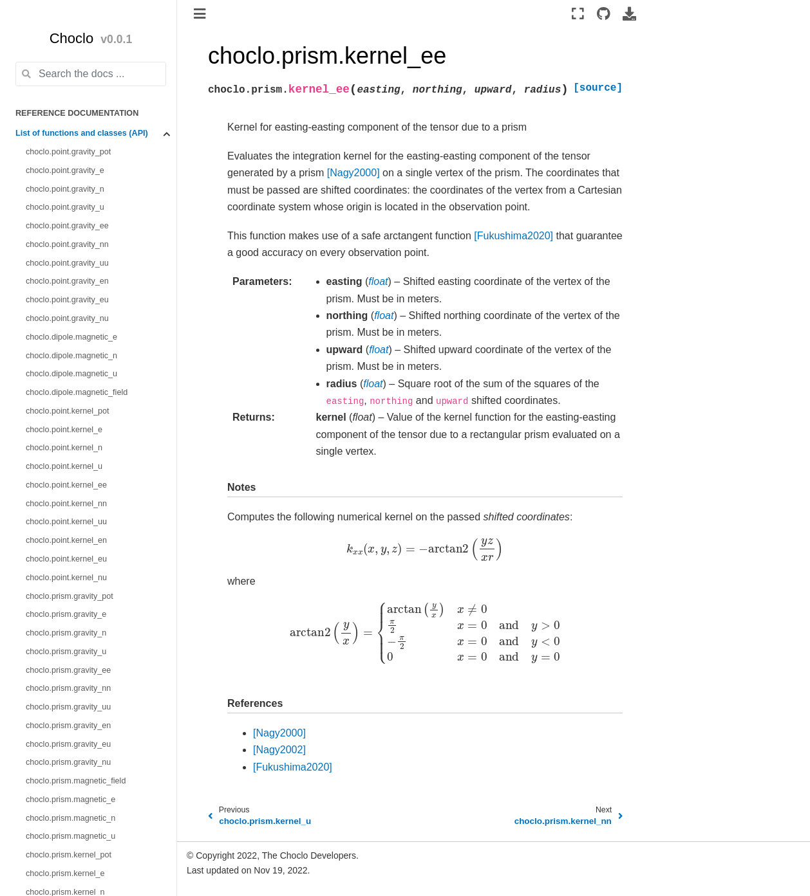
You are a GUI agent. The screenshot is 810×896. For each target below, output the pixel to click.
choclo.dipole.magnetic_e (71, 337)
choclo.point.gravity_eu (67, 299)
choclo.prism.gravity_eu (68, 744)
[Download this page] (629, 13)
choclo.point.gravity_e (65, 170)
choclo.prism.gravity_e (66, 614)
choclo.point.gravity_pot (68, 151)
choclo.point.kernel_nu (66, 577)
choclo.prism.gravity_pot (69, 596)
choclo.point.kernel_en (66, 540)
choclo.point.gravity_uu (67, 263)
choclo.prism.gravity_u (66, 651)
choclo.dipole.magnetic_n (71, 355)
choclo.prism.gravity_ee (68, 670)
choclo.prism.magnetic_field (76, 780)
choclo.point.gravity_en (67, 281)
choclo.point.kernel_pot (67, 411)
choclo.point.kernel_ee (66, 484)
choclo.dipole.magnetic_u (71, 373)
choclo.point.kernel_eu (66, 558)
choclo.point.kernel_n (64, 447)
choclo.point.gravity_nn (67, 244)
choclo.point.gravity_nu (67, 318)
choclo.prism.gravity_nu (68, 762)
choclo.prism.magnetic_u (70, 836)
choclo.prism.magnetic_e (70, 799)
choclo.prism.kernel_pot (68, 854)
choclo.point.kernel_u (64, 466)
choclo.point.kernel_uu (66, 521)
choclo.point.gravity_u (65, 207)
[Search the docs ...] (90, 74)
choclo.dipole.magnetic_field (76, 392)
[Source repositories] (603, 13)
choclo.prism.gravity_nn (68, 688)
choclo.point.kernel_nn (66, 503)
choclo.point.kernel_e (64, 429)
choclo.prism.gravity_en (68, 725)
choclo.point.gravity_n (65, 189)
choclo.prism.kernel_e (65, 873)
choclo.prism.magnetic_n (70, 818)
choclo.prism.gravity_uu (68, 706)
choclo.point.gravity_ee (67, 225)
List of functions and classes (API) (81, 133)
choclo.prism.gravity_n (66, 632)
